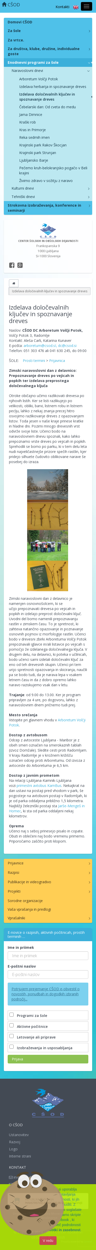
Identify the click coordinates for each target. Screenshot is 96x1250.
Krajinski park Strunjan (37, 152)
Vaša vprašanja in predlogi (29, 909)
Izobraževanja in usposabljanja (41, 1047)
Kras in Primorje (32, 129)
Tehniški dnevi (23, 196)
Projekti (14, 891)
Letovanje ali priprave (33, 1037)
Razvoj (14, 1141)
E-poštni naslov (22, 966)
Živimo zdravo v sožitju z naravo (46, 180)
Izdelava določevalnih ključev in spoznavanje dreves (47, 97)
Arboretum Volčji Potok (38, 79)
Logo (13, 1149)
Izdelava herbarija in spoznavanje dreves (52, 86)
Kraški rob (27, 122)
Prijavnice (16, 863)
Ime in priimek (21, 947)
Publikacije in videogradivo (29, 881)
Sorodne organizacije (25, 900)
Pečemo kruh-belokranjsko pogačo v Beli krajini (53, 170)
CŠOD (11, 5)
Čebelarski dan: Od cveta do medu (47, 106)
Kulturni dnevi (23, 188)
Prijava (17, 1059)
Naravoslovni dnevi (27, 70)
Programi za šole (28, 1015)
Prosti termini (34, 360)
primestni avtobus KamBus (39, 785)
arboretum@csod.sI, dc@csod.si (50, 345)
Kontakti (62, 6)
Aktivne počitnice (29, 1026)
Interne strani (20, 1156)
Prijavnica (57, 360)
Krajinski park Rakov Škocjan (43, 145)
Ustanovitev (19, 1134)
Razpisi (13, 872)
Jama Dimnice (30, 114)
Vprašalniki (16, 918)
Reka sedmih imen (34, 137)
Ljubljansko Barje (33, 160)
